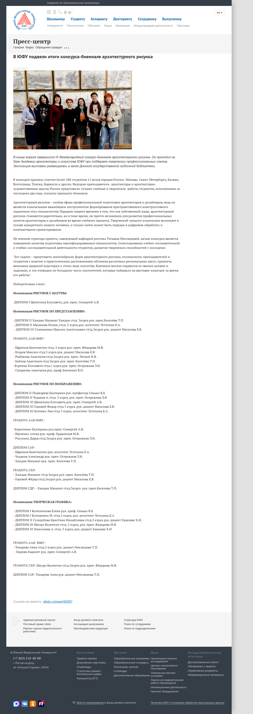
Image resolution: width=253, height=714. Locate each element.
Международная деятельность (153, 25)
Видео (30, 47)
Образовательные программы (132, 658)
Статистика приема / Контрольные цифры (89, 673)
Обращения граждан (49, 47)
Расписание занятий (126, 666)
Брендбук (94, 47)
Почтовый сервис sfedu (37, 624)
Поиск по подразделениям (139, 628)
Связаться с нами (75, 47)
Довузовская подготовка (91, 662)
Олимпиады (84, 666)
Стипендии (120, 671)
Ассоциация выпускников (89, 624)
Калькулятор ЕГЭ (87, 678)
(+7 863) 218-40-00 (27, 658)
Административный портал (39, 619)
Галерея (18, 47)
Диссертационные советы (203, 662)
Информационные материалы (206, 674)
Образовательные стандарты (131, 662)
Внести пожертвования (90, 702)
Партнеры (183, 25)
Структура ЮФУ (133, 619)
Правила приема (87, 658)
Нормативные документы (203, 670)
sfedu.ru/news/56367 (58, 601)
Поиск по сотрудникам (137, 624)
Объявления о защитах (201, 666)
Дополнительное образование (132, 675)
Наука (108, 25)
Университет (55, 25)
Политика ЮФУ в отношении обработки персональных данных (187, 702)
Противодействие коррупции (91, 628)
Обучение (94, 25)
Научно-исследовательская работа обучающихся (167, 681)
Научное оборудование (165, 691)
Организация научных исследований (164, 660)
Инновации (123, 25)
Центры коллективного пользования (164, 667)
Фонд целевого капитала (88, 619)
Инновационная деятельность (169, 687)
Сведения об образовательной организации (73, 2)
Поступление (75, 25)
